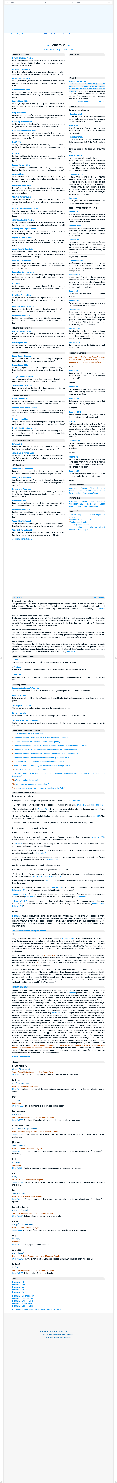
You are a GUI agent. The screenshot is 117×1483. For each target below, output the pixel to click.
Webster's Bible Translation (23, 307)
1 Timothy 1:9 (74, 240)
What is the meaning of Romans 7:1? (28, 734)
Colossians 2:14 (18, 890)
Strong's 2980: (18, 1120)
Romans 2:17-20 (75, 155)
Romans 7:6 (73, 457)
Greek (71, 50)
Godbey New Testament (21, 478)
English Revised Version (22, 238)
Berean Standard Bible (21, 90)
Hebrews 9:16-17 (75, 275)
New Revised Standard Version (24, 428)
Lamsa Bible (17, 444)
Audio (46, 50)
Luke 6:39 (96, 816)
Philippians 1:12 (96, 805)
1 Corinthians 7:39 (76, 261)
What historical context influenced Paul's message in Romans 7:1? (40, 762)
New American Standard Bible (24, 131)
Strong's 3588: (18, 1182)
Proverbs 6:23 (74, 441)
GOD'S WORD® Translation (22, 249)
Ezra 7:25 (72, 421)
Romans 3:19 (74, 212)
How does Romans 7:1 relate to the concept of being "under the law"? (41, 758)
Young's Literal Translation (22, 376)
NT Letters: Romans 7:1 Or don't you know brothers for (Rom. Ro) (37, 1310)
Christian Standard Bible (21, 197)
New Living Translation (21, 69)
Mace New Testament (21, 501)
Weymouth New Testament (22, 316)
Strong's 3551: (18, 1151)
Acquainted (73, 488)
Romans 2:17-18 (97, 837)
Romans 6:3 (73, 125)
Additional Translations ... (22, 539)
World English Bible (20, 343)
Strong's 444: (17, 1230)
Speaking (72, 493)
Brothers (17, 667)
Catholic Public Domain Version (24, 408)
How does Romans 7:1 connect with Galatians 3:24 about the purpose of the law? (46, 754)
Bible (8, 34)
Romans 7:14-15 (68, 938)
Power (88, 491)
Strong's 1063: (18, 1106)
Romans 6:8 (57, 887)
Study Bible (17, 597)
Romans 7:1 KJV (18, 1292)
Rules (95, 491)
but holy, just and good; (80, 525)
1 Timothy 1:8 (30, 897)
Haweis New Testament (21, 489)
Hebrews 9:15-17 (20, 901)
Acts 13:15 (18, 844)
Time (85, 493)
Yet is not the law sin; (78, 522)
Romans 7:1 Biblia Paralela (22, 1298)
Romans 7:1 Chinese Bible (22, 1301)
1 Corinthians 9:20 (51, 860)
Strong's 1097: (18, 1134)
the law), (95, 86)
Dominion (101, 488)
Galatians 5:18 (74, 343)
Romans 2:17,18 (75, 412)
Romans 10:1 (74, 398)
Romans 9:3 (73, 387)
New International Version (22, 58)
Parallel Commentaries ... (22, 1057)
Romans (13, 34)
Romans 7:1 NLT (18, 1284)
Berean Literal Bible (20, 101)
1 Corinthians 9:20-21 (77, 174)
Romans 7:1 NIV (18, 1282)
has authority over (79, 89)
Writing (95, 493)
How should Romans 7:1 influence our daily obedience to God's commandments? (46, 750)
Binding (84, 488)
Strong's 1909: (18, 1245)
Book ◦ (94, 597)
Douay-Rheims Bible (20, 399)
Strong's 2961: (18, 1216)
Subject (79, 493)
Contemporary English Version (24, 229)
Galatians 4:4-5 (74, 329)
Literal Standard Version (21, 356)
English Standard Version (22, 78)
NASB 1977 (16, 154)
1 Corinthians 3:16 (76, 137)
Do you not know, (79, 84)
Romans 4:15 (56, 1013)
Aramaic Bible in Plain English (23, 453)
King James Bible (19, 113)
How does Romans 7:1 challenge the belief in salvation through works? (42, 766)
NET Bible (16, 284)
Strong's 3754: (18, 1168)
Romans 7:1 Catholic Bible (22, 1306)
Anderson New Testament (22, 469)
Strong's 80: (17, 1089)
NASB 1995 (16, 142)
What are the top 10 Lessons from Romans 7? (33, 770)
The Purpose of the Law (21, 705)
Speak (102, 491)
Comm (64, 50)
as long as (100, 89)
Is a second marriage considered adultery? (32, 784)
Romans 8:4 (81, 897)
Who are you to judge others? (26, 780)
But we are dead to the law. (80, 520)
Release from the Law (77, 81)
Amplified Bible (18, 174)
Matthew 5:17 (40, 853)
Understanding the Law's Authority (25, 688)
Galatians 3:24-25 (75, 226)
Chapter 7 (20, 34)
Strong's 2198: (18, 1273)
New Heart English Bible (21, 295)
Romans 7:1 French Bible (22, 1303)
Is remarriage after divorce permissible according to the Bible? (40, 788)
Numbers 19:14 (38, 876)
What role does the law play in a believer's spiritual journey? (37, 742)
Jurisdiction (73, 491)
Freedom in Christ (19, 696)
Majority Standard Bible (21, 331)
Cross (52, 50)
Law (81, 491)
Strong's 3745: (18, 1259)
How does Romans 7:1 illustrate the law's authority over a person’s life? (42, 738)
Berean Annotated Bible (21, 185)
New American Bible (20, 419)
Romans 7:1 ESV (18, 1287)
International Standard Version (24, 272)
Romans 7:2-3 (50, 881)
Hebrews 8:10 (17, 906)
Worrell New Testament (21, 521)
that (100, 86)
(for (97, 84)
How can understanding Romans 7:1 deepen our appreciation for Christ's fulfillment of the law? (51, 746)
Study (58, 50)
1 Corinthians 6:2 (75, 114)
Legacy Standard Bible (21, 165)
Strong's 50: (17, 1075)
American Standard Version (23, 220)
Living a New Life (19, 713)
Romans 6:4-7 (71, 651)
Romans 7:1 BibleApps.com (23, 1296)
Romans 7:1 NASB (19, 1289)
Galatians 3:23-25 (75, 310)
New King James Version (22, 122)
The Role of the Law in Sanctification (26, 720)
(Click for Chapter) (24, 54)
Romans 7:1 (78, 800)
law (70, 89)
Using (89, 493)
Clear (92, 488)
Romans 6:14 (74, 301)
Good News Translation (21, 261)
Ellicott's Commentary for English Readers (29, 931)
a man (89, 89)
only (94, 89)
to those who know (83, 86)
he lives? (72, 91)
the (103, 86)
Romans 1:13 (81, 805)
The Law (17, 675)
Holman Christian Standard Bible (25, 208)
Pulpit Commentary (20, 987)
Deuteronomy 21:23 (53, 876)
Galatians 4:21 (74, 198)
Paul (16, 660)
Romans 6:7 (73, 291)
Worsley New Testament (22, 530)
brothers (91, 84)
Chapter (101, 597)
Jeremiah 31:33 (98, 904)
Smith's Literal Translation (22, 385)
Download (101, 101)
